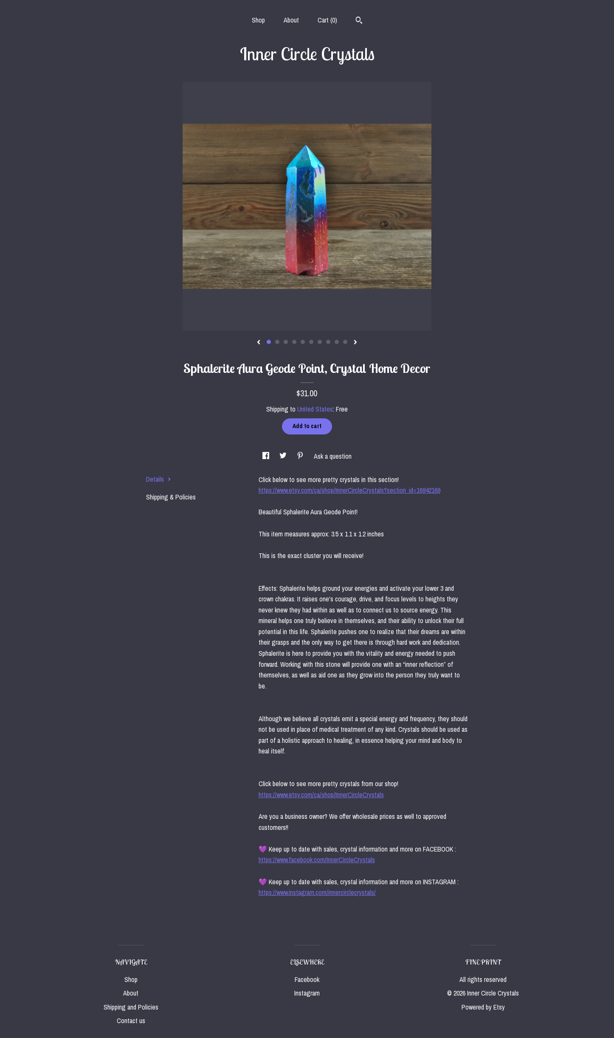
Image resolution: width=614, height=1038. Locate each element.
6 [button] (311, 342)
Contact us (131, 1020)
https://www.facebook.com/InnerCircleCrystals (317, 859)
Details (158, 479)
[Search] (359, 21)
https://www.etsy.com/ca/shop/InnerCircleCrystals (321, 794)
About (291, 20)
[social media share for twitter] (283, 456)
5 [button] (303, 342)
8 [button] (328, 342)
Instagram (307, 993)
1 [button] (269, 342)
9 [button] (337, 342)
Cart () (327, 20)
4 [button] (294, 342)
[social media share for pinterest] (301, 456)
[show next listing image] (355, 343)
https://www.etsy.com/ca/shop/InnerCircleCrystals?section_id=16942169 (349, 490)
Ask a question (333, 456)
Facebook (307, 979)
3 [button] (286, 342)
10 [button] (345, 342)
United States (315, 409)
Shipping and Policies (131, 1007)
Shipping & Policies (171, 497)
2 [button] (277, 342)
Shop (258, 20)
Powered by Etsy (483, 1007)
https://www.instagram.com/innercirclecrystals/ (317, 892)
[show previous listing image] (258, 343)
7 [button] (320, 342)
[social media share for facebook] (266, 456)
